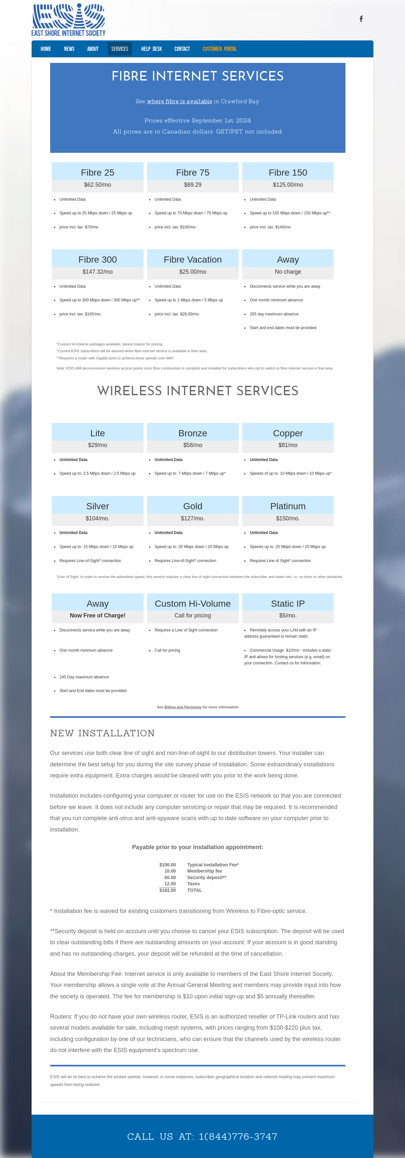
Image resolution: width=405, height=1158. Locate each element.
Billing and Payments (183, 707)
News (69, 49)
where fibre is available (179, 101)
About (92, 49)
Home (46, 49)
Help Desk (151, 49)
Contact (182, 49)
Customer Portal (220, 49)
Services (119, 49)
